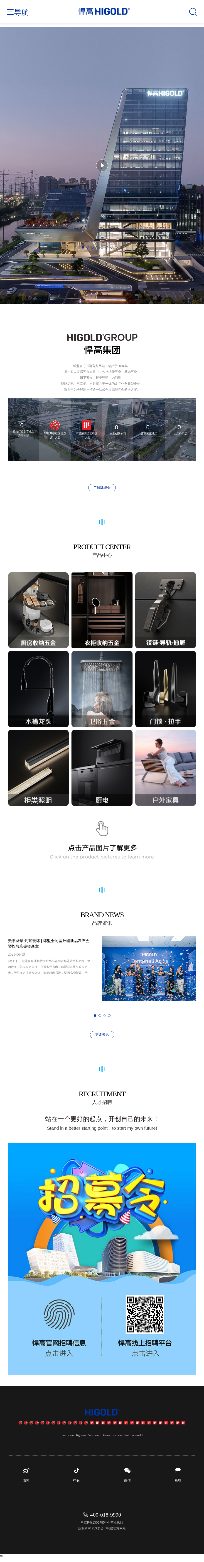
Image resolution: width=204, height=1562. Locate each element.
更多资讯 (102, 1035)
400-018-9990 (105, 1519)
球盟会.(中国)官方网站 (110, 1533)
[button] (83, 247)
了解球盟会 (102, 488)
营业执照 (117, 1527)
